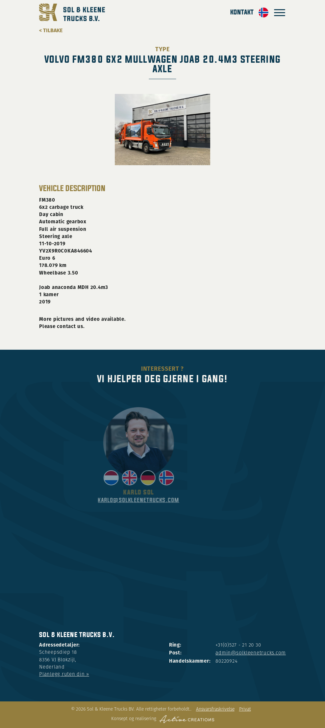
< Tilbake (51, 30)
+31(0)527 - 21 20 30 (238, 645)
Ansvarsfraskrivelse (215, 709)
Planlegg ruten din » (64, 674)
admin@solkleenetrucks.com (250, 653)
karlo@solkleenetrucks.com (159, 500)
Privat (245, 709)
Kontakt (242, 12)
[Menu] (279, 13)
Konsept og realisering (162, 719)
